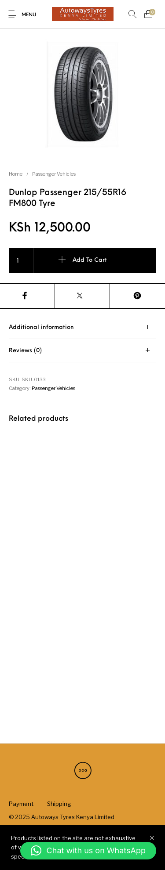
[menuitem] (21, 803)
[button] (88, 850)
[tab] (82, 327)
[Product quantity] (21, 260)
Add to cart (90, 260)
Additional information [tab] (41, 327)
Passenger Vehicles (54, 174)
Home (15, 174)
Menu (29, 15)
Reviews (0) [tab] (25, 351)
